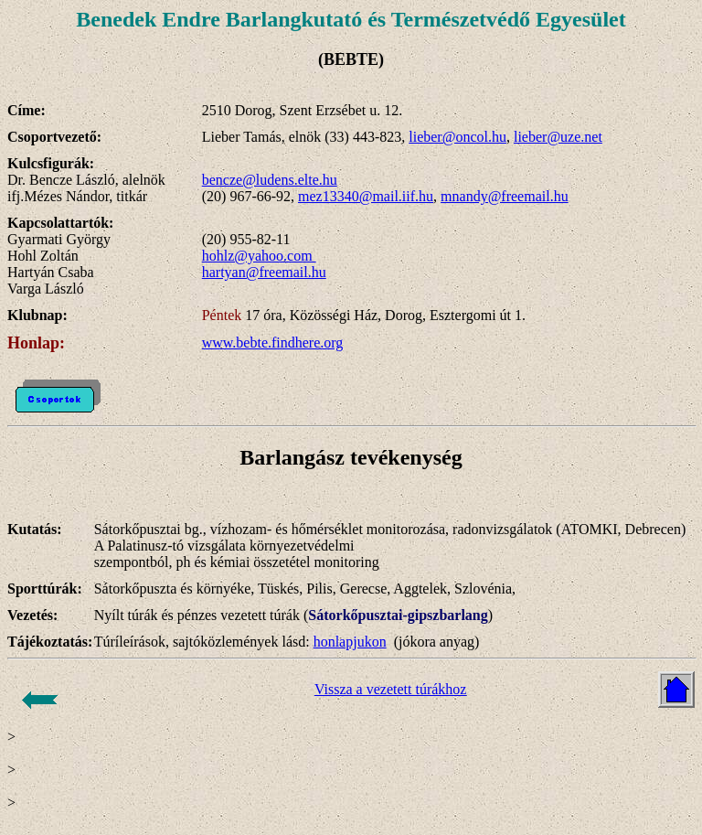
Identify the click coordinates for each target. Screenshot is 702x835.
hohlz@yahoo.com (259, 255)
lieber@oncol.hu (457, 137)
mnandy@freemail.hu (505, 196)
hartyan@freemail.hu (264, 272)
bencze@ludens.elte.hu (269, 179)
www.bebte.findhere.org (273, 342)
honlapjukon (350, 641)
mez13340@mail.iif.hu (365, 196)
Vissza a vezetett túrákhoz (390, 689)
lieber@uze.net (558, 137)
